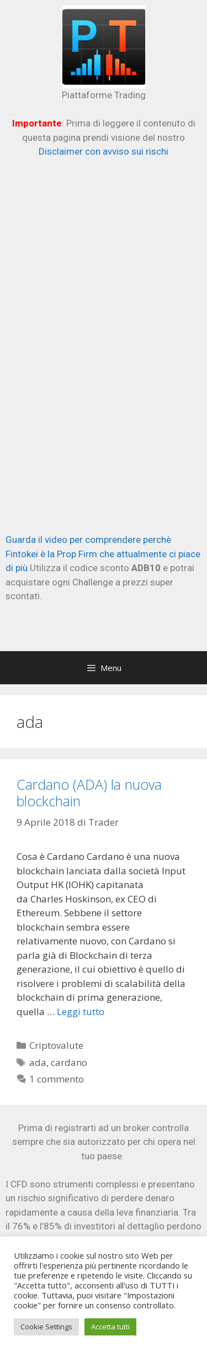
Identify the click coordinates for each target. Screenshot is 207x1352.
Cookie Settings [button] (46, 1327)
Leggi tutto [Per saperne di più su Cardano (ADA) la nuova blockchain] (80, 1011)
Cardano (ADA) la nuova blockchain (89, 792)
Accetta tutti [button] (110, 1327)
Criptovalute (56, 1045)
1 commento (56, 1079)
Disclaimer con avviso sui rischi (103, 151)
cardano (69, 1062)
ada (37, 1062)
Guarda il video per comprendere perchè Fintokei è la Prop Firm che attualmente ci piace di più (103, 553)
